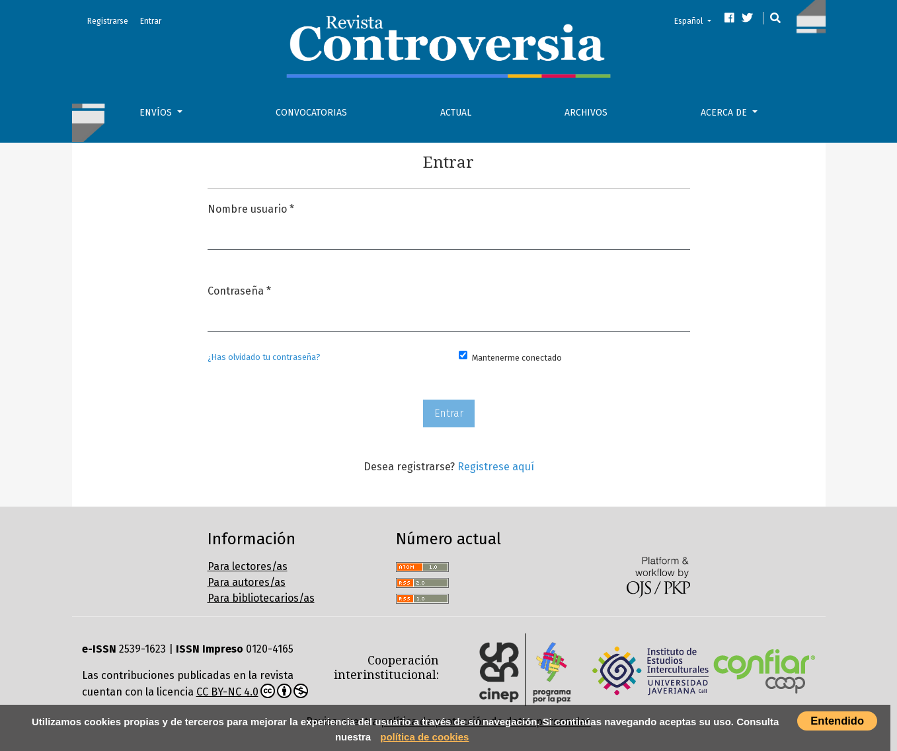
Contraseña (239, 289)
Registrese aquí (495, 466)
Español (696, 20)
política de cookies (424, 736)
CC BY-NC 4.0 (252, 691)
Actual (455, 112)
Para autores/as (247, 582)
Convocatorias (311, 112)
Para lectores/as (248, 566)
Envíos (157, 112)
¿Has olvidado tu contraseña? (264, 357)
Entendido (837, 721)
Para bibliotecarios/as (261, 598)
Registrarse (107, 21)
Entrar (150, 21)
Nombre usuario (251, 207)
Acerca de (725, 112)
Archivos (586, 112)
